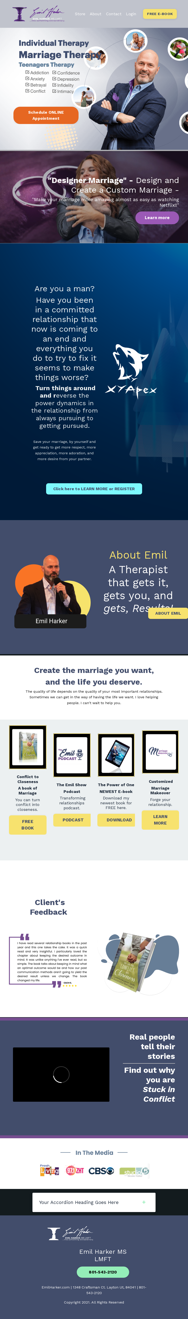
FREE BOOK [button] (27, 825)
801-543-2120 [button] (103, 1272)
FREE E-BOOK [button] (160, 14)
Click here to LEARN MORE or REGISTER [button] (94, 488)
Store (80, 13)
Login (131, 13)
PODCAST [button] (73, 820)
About (95, 13)
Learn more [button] (157, 217)
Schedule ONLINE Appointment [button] (46, 115)
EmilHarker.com (56, 1287)
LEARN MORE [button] (160, 820)
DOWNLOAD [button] (119, 820)
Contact (114, 13)
